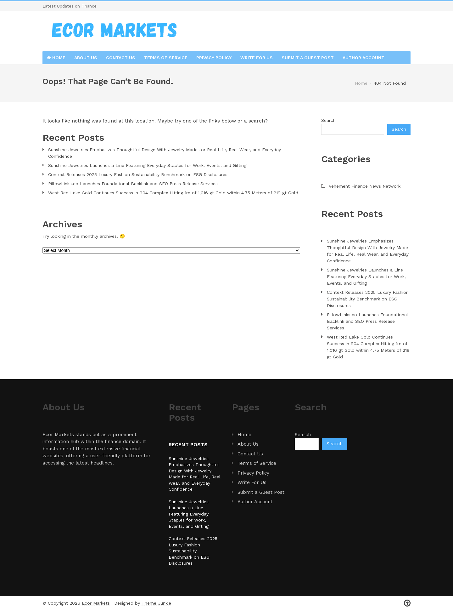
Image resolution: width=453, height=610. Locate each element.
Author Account (363, 57)
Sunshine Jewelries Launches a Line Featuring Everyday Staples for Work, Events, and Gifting (147, 165)
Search (328, 120)
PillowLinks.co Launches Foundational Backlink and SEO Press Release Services (133, 183)
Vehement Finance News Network (364, 186)
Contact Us (120, 57)
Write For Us (256, 57)
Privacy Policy (214, 57)
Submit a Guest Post (308, 57)
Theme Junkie (156, 603)
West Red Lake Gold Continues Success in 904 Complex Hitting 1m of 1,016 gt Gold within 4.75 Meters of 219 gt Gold (173, 192)
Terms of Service (165, 57)
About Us (85, 57)
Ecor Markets (96, 603)
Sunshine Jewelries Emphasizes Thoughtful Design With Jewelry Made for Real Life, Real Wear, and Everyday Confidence (164, 153)
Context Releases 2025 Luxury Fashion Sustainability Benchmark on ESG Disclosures (137, 174)
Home (56, 57)
